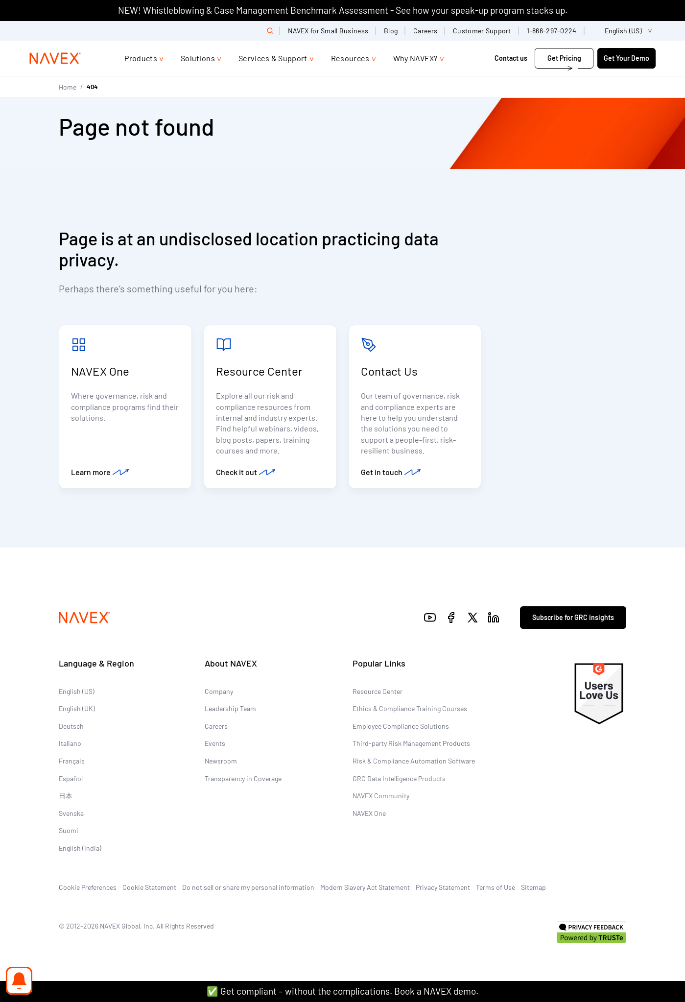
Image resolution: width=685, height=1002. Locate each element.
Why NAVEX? (415, 58)
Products (140, 58)
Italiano (70, 743)
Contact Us (389, 371)
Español (71, 778)
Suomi (68, 830)
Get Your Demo (626, 58)
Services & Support (272, 58)
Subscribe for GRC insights (573, 617)
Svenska (71, 813)
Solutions (198, 58)
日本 (65, 795)
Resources (350, 58)
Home (67, 87)
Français (72, 761)
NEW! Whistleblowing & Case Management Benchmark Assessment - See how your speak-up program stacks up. (342, 10)
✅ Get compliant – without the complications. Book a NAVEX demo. (342, 991)
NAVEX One (100, 371)
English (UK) (77, 708)
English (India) (80, 848)
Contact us (512, 58)
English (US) (76, 691)
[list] (624, 31)
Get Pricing (564, 58)
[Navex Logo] (55, 58)
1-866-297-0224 (552, 30)
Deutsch (71, 726)
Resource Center (259, 371)
